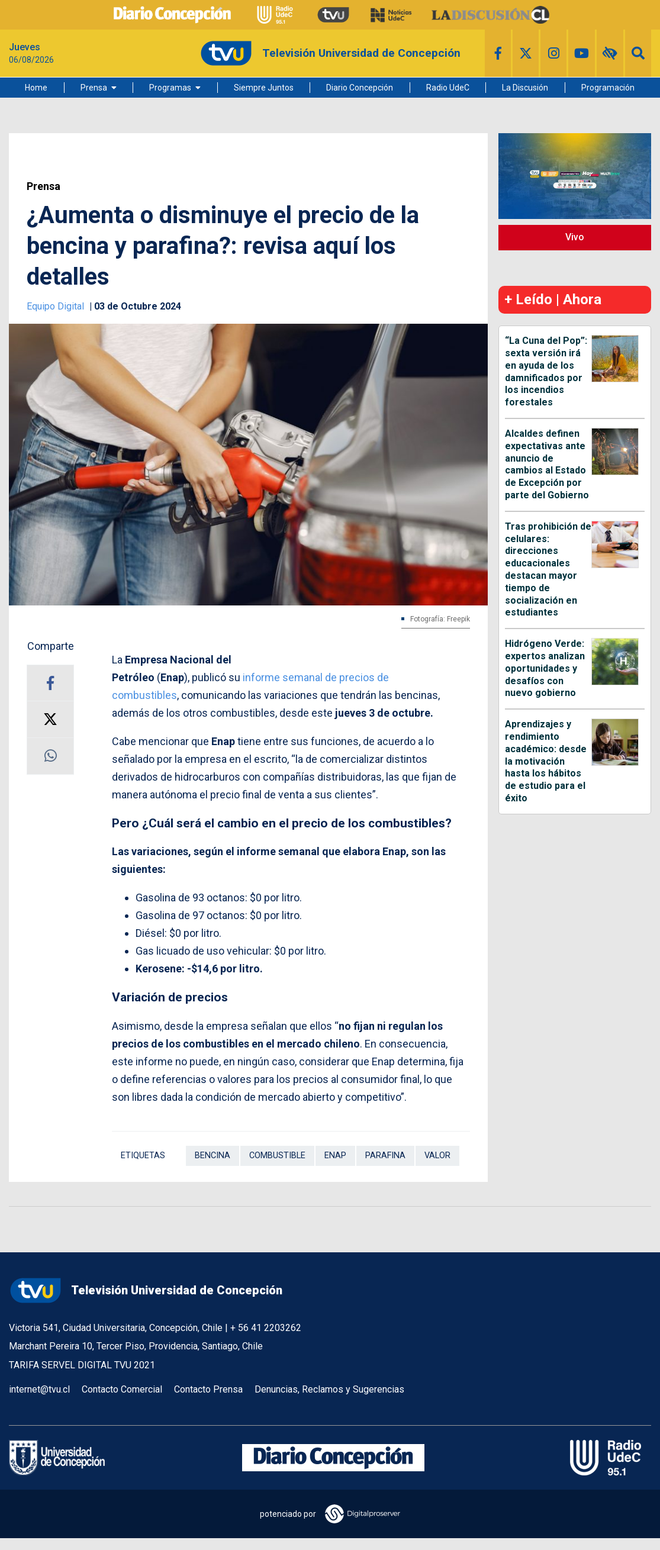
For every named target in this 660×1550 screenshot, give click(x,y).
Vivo (574, 237)
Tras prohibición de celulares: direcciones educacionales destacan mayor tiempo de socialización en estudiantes (548, 569)
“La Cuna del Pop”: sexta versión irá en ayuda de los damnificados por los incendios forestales (546, 371)
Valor (437, 1156)
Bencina (212, 1156)
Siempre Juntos (264, 87)
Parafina (385, 1156)
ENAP (335, 1156)
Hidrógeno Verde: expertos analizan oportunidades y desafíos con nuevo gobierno (545, 668)
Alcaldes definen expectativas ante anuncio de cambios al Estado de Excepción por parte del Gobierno (547, 464)
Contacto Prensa (208, 1389)
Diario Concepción (359, 87)
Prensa (94, 87)
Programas (170, 87)
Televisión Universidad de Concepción (145, 1290)
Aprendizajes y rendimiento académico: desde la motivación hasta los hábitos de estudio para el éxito (546, 761)
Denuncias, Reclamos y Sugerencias (329, 1389)
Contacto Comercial (122, 1389)
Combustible (277, 1156)
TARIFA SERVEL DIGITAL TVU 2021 (82, 1365)
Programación (608, 87)
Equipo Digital (56, 306)
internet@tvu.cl (39, 1389)
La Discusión (525, 87)
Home (36, 87)
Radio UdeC (447, 87)
